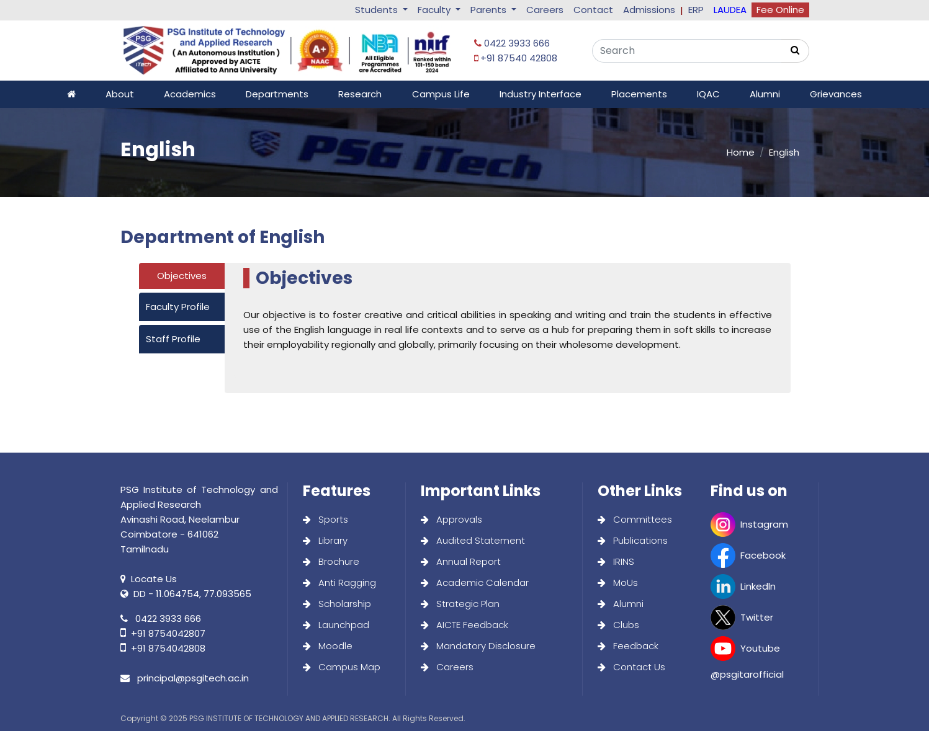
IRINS (616, 561)
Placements (639, 93)
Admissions (649, 9)
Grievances (836, 93)
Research (360, 93)
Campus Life (441, 93)
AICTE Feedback (464, 624)
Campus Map (341, 666)
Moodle (327, 645)
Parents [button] (489, 9)
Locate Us (148, 578)
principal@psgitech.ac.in (184, 677)
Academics (190, 93)
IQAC (708, 93)
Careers (544, 9)
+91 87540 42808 (515, 57)
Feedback (628, 645)
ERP (696, 9)
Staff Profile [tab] (173, 338)
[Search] (686, 51)
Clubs (618, 624)
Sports (325, 519)
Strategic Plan (460, 603)
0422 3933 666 (512, 43)
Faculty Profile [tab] (178, 306)
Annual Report (461, 561)
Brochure (331, 561)
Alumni (765, 93)
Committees (635, 519)
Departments (277, 93)
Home (741, 152)
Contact (593, 9)
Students (377, 9)
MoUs (618, 582)
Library (325, 540)
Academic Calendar (475, 582)
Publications (633, 540)
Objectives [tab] (182, 275)
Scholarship (337, 603)
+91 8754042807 (162, 633)
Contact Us (631, 666)
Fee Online (780, 9)
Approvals (451, 519)
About (119, 93)
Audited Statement (473, 540)
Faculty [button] (435, 9)
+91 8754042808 (162, 648)
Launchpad (336, 624)
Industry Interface (540, 93)
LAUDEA (730, 9)
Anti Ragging (339, 582)
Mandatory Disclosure (478, 645)
